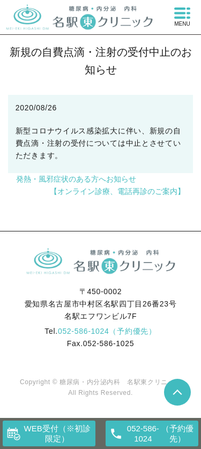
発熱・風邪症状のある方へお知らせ (76, 179)
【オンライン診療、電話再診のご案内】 (117, 191)
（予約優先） (159, 433)
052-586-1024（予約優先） (107, 331)
